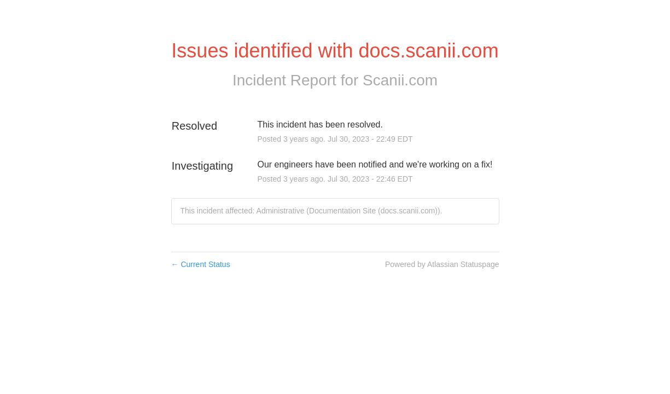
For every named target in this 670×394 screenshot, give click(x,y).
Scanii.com (400, 80)
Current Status (200, 264)
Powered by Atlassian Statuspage (442, 264)
